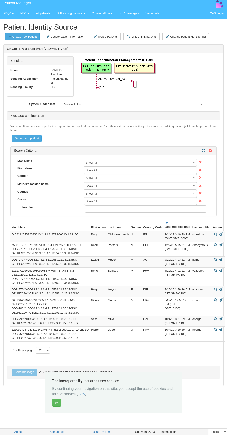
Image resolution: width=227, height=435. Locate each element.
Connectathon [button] (102, 13)
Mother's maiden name (33, 184)
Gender (22, 175)
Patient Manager (17, 3)
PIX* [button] (24, 13)
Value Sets (152, 13)
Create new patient (23, 36)
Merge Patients (105, 36)
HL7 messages (129, 13)
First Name (24, 168)
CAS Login (217, 13)
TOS (81, 394)
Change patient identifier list (186, 36)
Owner (21, 199)
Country (23, 191)
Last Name (24, 160)
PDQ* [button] (8, 13)
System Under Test (42, 104)
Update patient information (65, 36)
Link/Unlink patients (141, 36)
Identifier (27, 207)
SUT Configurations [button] (71, 13)
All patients (43, 13)
